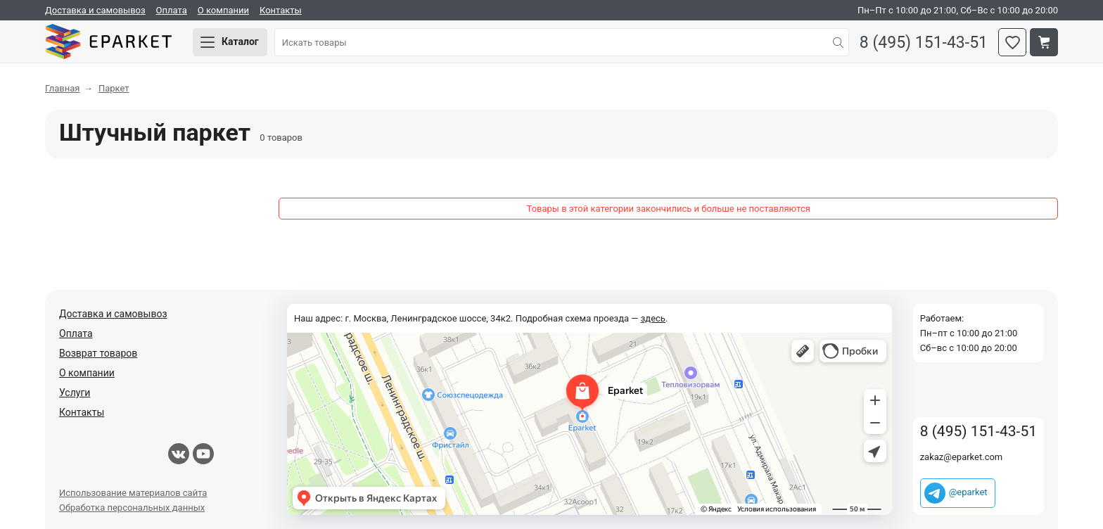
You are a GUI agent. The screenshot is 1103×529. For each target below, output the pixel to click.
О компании (223, 10)
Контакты (281, 10)
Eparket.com (108, 42)
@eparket (968, 492)
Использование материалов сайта (133, 492)
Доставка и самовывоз (95, 10)
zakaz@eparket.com (961, 457)
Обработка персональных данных (132, 507)
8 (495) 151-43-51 (924, 42)
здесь (653, 318)
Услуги (74, 392)
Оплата (171, 10)
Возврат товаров (98, 353)
